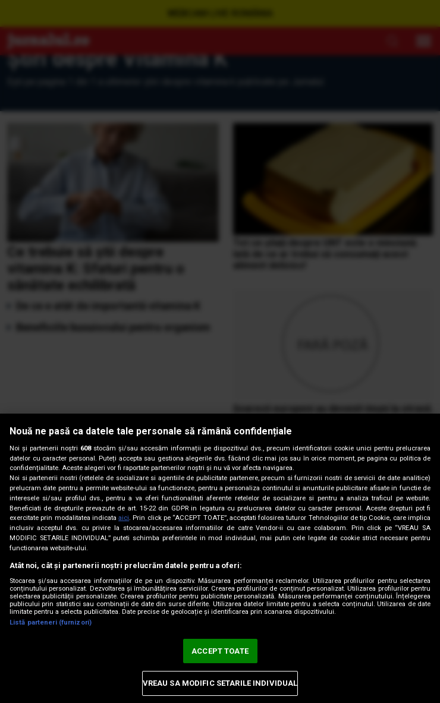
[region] (220, 558)
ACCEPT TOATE (220, 651)
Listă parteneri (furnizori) (51, 622)
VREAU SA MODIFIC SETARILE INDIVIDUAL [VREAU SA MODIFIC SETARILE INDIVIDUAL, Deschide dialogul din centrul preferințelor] (220, 683)
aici (123, 518)
